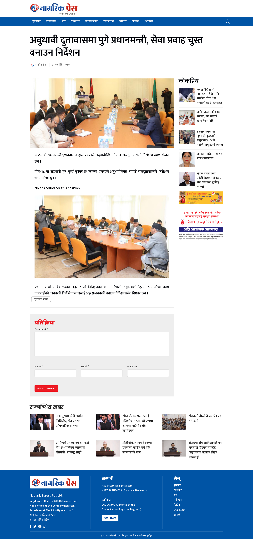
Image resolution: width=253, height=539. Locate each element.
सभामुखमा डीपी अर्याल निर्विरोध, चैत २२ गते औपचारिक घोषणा (69, 421)
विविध (122, 21)
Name (39, 366)
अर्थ (63, 21)
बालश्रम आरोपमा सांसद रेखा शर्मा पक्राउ (209, 156)
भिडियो (149, 21)
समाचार (51, 21)
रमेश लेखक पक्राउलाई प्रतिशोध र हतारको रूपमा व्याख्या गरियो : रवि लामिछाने (137, 423)
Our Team (110, 517)
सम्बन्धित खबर (47, 407)
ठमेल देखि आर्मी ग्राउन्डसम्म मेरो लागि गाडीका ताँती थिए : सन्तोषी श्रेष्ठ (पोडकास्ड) (209, 96)
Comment (41, 329)
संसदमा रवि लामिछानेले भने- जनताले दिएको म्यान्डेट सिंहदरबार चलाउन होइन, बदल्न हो (206, 450)
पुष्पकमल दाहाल (41, 299)
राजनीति (108, 21)
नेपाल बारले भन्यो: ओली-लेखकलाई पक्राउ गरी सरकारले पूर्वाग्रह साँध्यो (209, 180)
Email (85, 366)
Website (132, 366)
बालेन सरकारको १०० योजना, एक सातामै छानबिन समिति (208, 116)
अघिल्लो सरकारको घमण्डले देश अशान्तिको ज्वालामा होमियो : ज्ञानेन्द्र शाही (72, 447)
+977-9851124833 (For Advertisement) (124, 490)
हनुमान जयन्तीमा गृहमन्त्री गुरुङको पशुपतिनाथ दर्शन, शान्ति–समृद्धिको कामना (210, 138)
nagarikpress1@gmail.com (117, 485)
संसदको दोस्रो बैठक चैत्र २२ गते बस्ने (205, 418)
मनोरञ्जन (91, 21)
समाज (135, 21)
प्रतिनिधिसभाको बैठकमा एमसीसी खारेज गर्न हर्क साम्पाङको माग (137, 447)
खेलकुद (75, 21)
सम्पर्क (177, 515)
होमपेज (36, 21)
